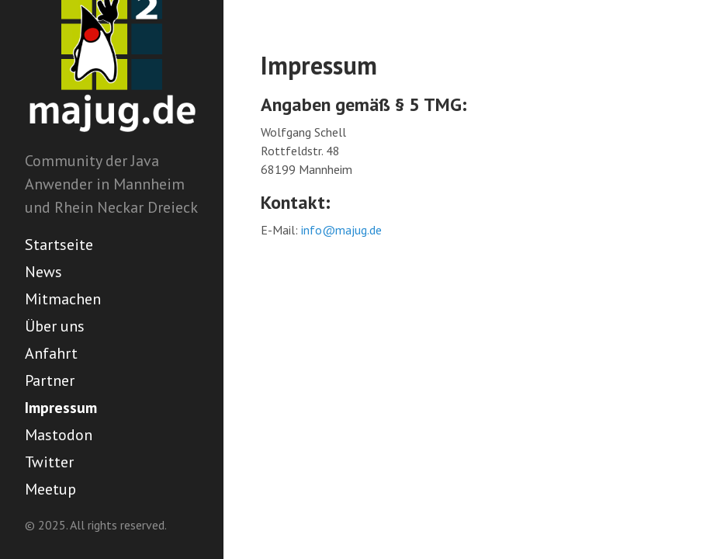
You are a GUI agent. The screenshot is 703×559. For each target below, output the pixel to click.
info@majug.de (341, 230)
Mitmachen (63, 299)
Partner (49, 380)
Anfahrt (51, 353)
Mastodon (58, 435)
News (43, 272)
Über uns (55, 326)
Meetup (50, 489)
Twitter (49, 462)
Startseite (59, 244)
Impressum (61, 408)
